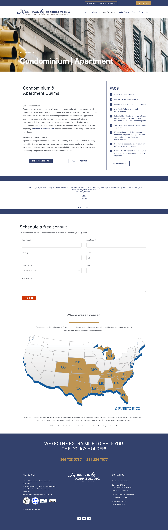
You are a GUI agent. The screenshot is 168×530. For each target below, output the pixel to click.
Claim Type (27, 266)
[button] (129, 94)
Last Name (91, 240)
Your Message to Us (29, 278)
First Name (26, 240)
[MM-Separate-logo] (43, 10)
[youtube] (84, 518)
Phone (88, 253)
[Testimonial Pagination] (78, 207)
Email (25, 253)
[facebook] (79, 518)
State (89, 266)
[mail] (89, 518)
